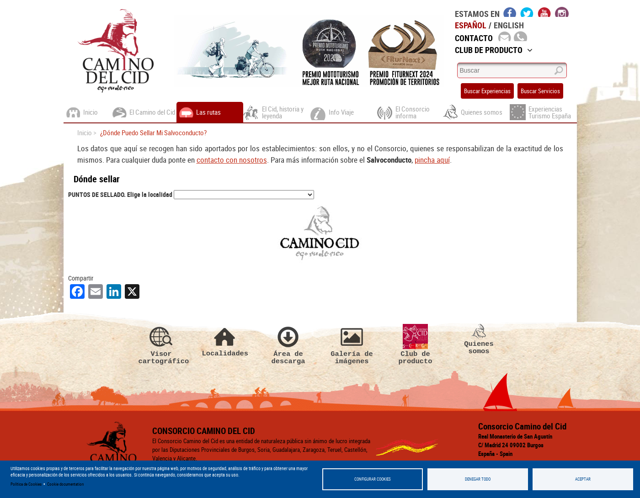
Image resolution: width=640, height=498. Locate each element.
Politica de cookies (94, 443)
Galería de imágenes (352, 290)
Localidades (225, 286)
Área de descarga (288, 290)
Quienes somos (479, 285)
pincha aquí (432, 159)
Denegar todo (478, 479)
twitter (527, 12)
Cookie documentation (65, 484)
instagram (562, 12)
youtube (544, 12)
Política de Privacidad (153, 443)
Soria (477, 443)
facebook (510, 12)
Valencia (529, 443)
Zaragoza (562, 443)
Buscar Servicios (540, 91)
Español (470, 25)
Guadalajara (445, 443)
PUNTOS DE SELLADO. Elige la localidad (120, 194)
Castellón (408, 443)
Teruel (501, 443)
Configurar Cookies (372, 479)
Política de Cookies (26, 484)
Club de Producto (494, 49)
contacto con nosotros (232, 159)
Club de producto (415, 290)
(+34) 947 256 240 (505, 420)
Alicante (348, 443)
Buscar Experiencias (487, 91)
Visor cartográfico (161, 290)
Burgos (377, 443)
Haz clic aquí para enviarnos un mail (519, 411)
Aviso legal (201, 443)
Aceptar (583, 479)
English (509, 25)
